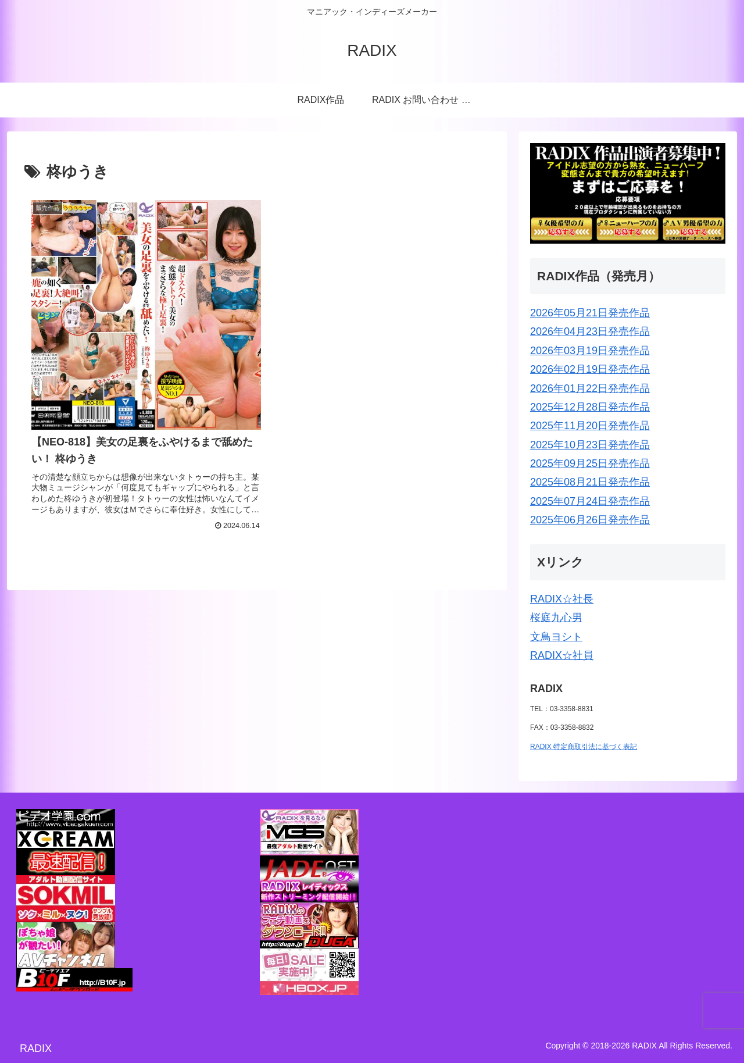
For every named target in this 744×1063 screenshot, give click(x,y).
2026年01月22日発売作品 (590, 388)
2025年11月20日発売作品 (590, 425)
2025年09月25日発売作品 (590, 463)
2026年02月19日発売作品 (590, 369)
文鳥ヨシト (556, 637)
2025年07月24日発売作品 (590, 501)
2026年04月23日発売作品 (590, 331)
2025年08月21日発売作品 (590, 482)
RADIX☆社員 (561, 655)
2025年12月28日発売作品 (590, 407)
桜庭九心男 (556, 617)
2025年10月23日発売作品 (590, 445)
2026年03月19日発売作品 (590, 350)
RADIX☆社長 (561, 599)
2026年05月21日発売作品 (590, 313)
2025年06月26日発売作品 (590, 520)
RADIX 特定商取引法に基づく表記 (583, 747)
